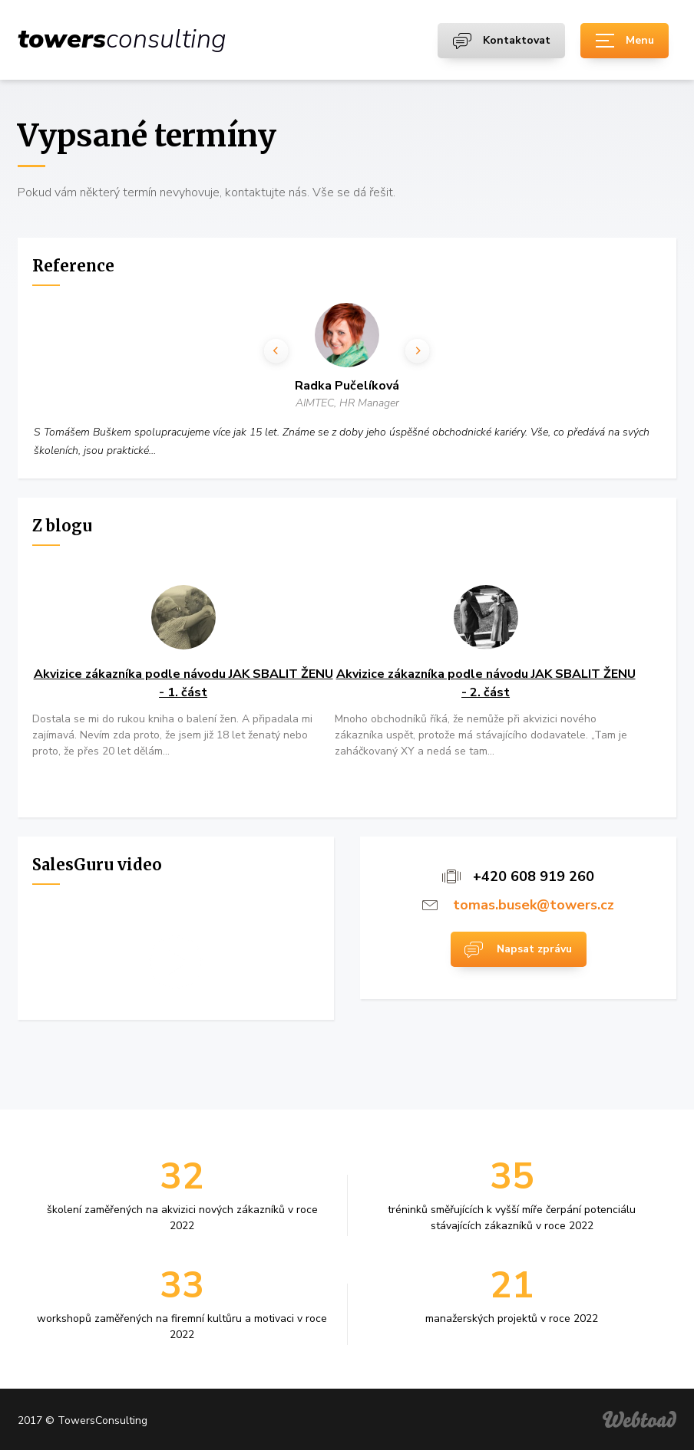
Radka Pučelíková (348, 385)
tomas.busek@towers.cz (533, 905)
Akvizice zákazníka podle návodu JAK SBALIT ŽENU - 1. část (183, 683)
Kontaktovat (516, 40)
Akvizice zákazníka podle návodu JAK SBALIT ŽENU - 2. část (486, 683)
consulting (122, 39)
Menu (640, 40)
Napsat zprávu (534, 949)
